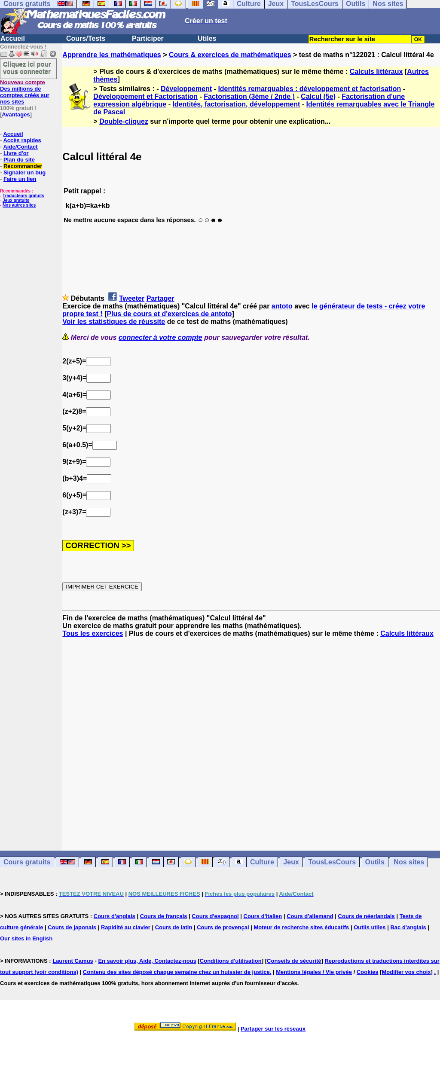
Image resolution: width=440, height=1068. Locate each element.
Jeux (291, 862)
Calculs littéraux (376, 71)
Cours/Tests (85, 38)
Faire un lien (20, 179)
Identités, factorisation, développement (236, 104)
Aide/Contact (20, 146)
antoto (282, 306)
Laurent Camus (72, 961)
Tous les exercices (92, 633)
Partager (160, 298)
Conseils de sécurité (294, 961)
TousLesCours (332, 862)
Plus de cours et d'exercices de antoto (169, 313)
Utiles (207, 38)
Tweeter (131, 298)
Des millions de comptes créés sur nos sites (24, 92)
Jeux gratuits (16, 200)
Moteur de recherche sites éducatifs (301, 927)
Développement (186, 88)
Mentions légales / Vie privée (314, 972)
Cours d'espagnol (215, 916)
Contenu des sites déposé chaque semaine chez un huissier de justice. (177, 972)
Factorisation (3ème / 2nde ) (249, 96)
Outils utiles (369, 927)
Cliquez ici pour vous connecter (27, 67)
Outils (375, 862)
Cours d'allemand (310, 916)
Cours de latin (173, 927)
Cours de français (163, 916)
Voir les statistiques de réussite (113, 321)
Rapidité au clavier (125, 927)
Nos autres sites (19, 205)
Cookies (368, 972)
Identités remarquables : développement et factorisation (309, 88)
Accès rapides (22, 140)
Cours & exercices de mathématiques (230, 54)
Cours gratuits (26, 862)
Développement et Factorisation (145, 96)
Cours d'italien (263, 916)
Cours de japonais (72, 927)
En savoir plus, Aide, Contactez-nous (147, 961)
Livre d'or (16, 153)
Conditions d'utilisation (231, 961)
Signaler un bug (24, 172)
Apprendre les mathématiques (111, 54)
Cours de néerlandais (366, 916)
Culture (262, 862)
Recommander (22, 166)
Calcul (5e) (318, 96)
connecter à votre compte (160, 337)
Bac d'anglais (408, 927)
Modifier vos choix (406, 972)
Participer (148, 38)
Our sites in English (26, 938)
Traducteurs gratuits (23, 195)
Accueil (12, 38)
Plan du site (19, 159)
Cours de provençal (223, 927)
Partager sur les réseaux (273, 1028)
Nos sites (409, 862)
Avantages (16, 114)
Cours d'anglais (114, 916)
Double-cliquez (123, 121)
